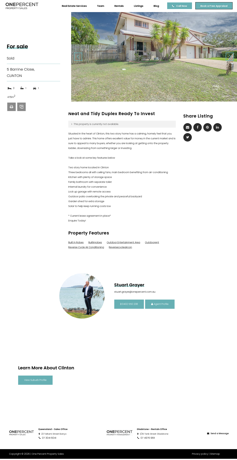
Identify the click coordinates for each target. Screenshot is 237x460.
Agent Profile (160, 305)
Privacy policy (200, 455)
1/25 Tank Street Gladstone (152, 435)
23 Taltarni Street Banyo (52, 435)
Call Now (181, 6)
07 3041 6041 (47, 439)
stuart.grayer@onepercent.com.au (134, 293)
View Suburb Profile (35, 381)
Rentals (118, 6)
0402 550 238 (129, 305)
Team (100, 6)
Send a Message (218, 434)
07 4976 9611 (146, 439)
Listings (138, 6)
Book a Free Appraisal (213, 6)
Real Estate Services (74, 6)
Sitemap (215, 455)
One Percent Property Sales (48, 455)
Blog (156, 6)
